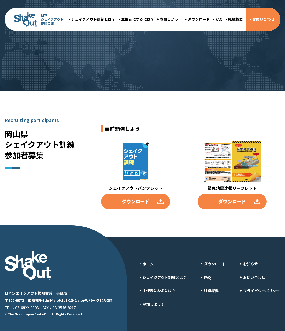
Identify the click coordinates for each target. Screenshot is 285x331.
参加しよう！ (171, 19)
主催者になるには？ (137, 19)
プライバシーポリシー (261, 290)
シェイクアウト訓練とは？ (93, 19)
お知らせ (250, 263)
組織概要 (235, 19)
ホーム (148, 263)
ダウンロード (199, 19)
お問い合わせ (263, 19)
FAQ (219, 19)
